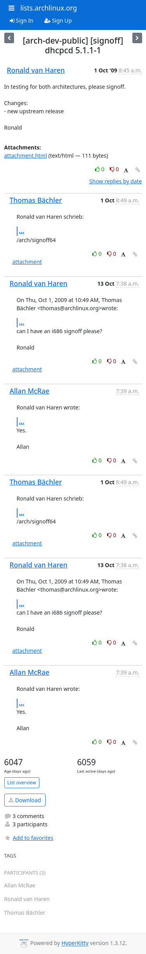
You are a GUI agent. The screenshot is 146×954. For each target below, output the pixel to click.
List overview (21, 782)
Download (25, 800)
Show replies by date (115, 181)
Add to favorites (28, 838)
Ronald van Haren (36, 70)
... (22, 231)
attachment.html (25, 155)
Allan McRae (29, 390)
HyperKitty (75, 943)
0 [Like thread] (100, 169)
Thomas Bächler (36, 200)
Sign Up (58, 20)
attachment (27, 261)
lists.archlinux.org (48, 7)
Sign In (21, 20)
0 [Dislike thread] (114, 169)
